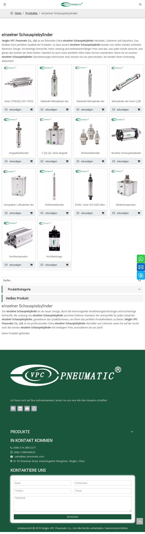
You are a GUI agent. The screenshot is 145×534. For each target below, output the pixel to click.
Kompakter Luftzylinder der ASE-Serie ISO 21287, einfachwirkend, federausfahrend (19, 204)
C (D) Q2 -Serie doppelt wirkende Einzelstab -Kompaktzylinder (54, 152)
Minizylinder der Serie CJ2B (126, 101)
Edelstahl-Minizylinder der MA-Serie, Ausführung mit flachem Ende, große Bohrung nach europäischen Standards (54, 101)
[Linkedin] (20, 408)
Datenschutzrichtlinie (116, 528)
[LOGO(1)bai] (65, 375)
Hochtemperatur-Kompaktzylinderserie (19, 256)
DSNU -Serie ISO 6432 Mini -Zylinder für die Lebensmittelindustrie (90, 204)
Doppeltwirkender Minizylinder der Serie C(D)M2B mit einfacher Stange (19, 152)
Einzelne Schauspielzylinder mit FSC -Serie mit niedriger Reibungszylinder (126, 152)
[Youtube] (27, 408)
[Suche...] (69, 280)
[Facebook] (13, 408)
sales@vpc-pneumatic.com (29, 456)
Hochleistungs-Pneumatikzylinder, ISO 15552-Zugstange (54, 256)
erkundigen (12, 109)
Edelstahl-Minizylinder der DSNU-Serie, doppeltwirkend (90, 101)
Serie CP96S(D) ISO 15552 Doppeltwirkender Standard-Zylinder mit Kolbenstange (18, 101)
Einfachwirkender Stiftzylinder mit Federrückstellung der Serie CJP (90, 152)
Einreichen (72, 516)
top (139, 521)
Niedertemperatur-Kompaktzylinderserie (126, 204)
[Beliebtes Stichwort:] (139, 280)
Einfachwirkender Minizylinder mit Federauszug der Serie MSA (55, 204)
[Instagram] (34, 408)
